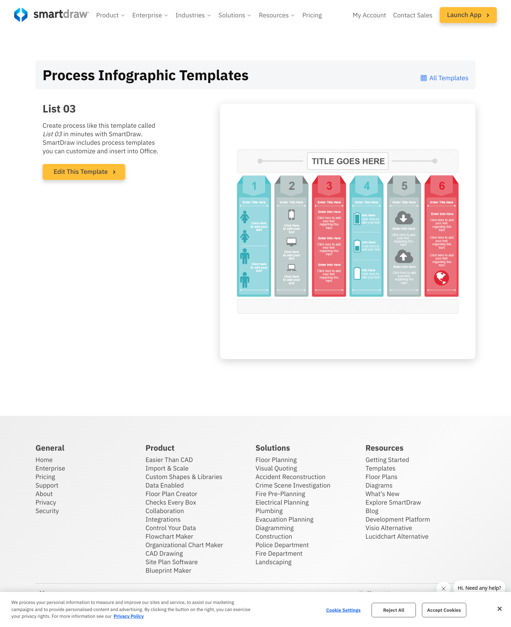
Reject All (394, 610)
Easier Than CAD (169, 460)
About (44, 494)
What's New (383, 494)
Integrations (163, 519)
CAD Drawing (164, 553)
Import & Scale (166, 468)
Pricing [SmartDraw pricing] (312, 15)
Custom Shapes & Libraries (183, 477)
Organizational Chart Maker (184, 545)
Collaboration (164, 511)
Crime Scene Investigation (293, 485)
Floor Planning (276, 460)
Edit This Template (81, 171)
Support (47, 485)
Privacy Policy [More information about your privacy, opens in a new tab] (129, 616)
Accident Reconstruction (291, 477)
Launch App (468, 15)
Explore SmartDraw (393, 502)
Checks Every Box (170, 502)
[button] (110, 15)
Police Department (282, 545)
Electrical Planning (282, 502)
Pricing (45, 477)
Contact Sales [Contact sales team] (413, 15)
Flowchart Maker (169, 536)
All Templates (444, 78)
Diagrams (379, 485)
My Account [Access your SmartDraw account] (369, 15)
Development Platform (398, 519)
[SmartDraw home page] (51, 15)
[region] (255, 609)
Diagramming (275, 528)
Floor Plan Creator (171, 494)
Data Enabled (164, 485)
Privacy (45, 502)
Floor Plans (381, 477)
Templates (381, 468)
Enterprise (50, 468)
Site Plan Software (171, 562)
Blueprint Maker (168, 570)
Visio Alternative (389, 528)
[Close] (499, 608)
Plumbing (269, 511)
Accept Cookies (444, 610)
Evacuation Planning (284, 519)
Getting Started (387, 460)
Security (47, 511)
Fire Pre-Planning (280, 494)
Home (44, 460)
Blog (372, 511)
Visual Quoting (276, 468)
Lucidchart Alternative (397, 536)
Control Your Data (170, 528)
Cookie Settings (343, 610)
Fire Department (279, 553)
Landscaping (273, 562)
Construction (274, 536)
